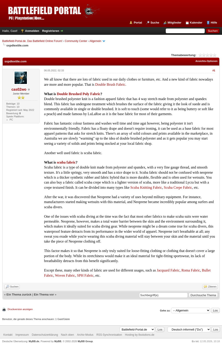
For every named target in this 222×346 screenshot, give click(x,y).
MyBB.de (34, 341)
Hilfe (214, 22)
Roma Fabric (190, 270)
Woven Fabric (65, 275)
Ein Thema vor (44, 294)
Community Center (76, 41)
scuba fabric (66, 162)
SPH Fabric (85, 275)
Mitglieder (174, 22)
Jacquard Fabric (168, 270)
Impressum (22, 334)
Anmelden (32, 31)
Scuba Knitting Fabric (146, 187)
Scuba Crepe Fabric (177, 187)
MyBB (57, 341)
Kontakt (8, 334)
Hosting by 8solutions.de (139, 334)
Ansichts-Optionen (207, 61)
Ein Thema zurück (19, 294)
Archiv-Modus (85, 334)
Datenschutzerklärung (45, 334)
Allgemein (95, 41)
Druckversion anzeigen (20, 309)
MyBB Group (85, 341)
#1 (213, 70)
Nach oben (67, 334)
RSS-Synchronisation (109, 334)
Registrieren (50, 31)
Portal (138, 22)
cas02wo (18, 89)
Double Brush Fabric (110, 84)
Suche (154, 22)
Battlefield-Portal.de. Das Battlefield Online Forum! (32, 41)
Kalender (196, 22)
